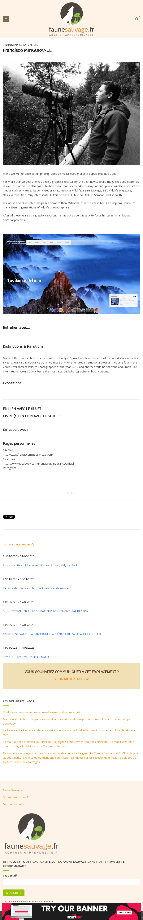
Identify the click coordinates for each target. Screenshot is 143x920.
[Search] (137, 19)
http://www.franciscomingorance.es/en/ (28, 454)
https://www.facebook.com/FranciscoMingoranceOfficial (38, 463)
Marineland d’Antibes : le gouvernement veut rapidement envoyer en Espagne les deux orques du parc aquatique (68, 721)
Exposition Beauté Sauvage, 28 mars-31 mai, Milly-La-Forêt (41, 565)
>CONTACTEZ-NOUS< (71, 679)
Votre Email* (10, 875)
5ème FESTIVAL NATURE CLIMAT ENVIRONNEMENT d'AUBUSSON (45, 611)
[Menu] (6, 19)
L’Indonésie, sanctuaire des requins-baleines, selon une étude (41, 712)
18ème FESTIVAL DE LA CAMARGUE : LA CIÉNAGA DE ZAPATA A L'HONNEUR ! (52, 634)
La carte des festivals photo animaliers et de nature (36, 588)
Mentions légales (13, 804)
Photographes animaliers (20, 45)
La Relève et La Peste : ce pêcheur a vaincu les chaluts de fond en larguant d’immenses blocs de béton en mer (69, 732)
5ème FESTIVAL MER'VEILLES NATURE (27, 657)
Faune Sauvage (12, 790)
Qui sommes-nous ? (15, 797)
